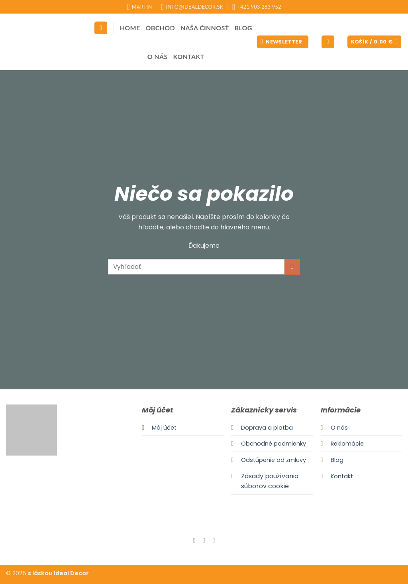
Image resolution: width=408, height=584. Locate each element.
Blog (243, 28)
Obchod (160, 28)
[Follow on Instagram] (204, 540)
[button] (282, 42)
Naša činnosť (204, 28)
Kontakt (188, 56)
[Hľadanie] (100, 28)
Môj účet (164, 428)
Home (130, 28)
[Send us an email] (213, 540)
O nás (157, 56)
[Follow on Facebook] (194, 540)
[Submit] (292, 266)
